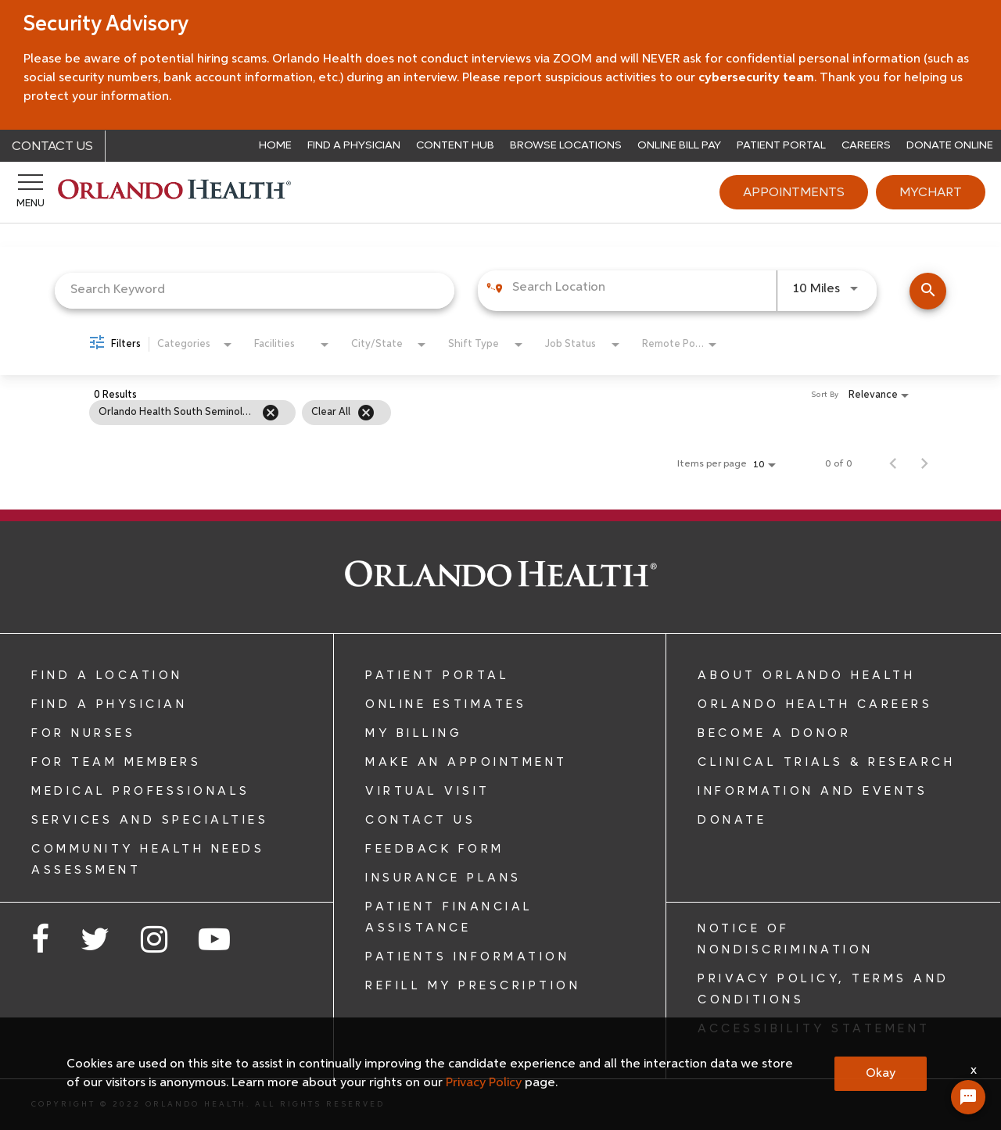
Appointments (794, 192)
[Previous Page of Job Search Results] (893, 464)
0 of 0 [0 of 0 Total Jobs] (838, 464)
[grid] (469, 412)
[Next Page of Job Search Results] (924, 464)
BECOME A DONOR (774, 733)
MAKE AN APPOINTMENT (466, 762)
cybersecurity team (754, 78)
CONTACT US (420, 820)
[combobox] (254, 290)
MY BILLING (413, 733)
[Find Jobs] (928, 291)
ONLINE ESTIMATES (445, 704)
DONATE (732, 820)
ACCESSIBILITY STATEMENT (814, 1028)
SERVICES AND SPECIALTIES (149, 820)
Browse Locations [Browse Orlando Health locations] (566, 145)
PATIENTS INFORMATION (467, 956)
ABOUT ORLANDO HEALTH (806, 675)
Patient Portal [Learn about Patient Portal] (781, 145)
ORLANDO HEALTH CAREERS (815, 704)
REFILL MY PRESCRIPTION (472, 985)
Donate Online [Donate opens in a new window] (949, 145)
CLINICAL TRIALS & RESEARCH (826, 762)
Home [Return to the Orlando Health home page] (275, 145)
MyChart (930, 192)
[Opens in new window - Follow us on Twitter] (95, 941)
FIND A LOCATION (107, 675)
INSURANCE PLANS (443, 877)
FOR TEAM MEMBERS (116, 762)
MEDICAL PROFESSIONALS (140, 791)
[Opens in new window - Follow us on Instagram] (154, 941)
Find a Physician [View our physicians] (353, 145)
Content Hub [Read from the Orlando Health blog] (455, 145)
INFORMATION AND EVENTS (812, 791)
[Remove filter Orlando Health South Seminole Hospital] (270, 412)
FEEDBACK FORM (434, 848)
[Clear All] (366, 412)
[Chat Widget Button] (968, 1097)
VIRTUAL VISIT (427, 791)
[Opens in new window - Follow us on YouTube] (214, 941)
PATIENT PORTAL (437, 675)
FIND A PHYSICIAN (109, 704)
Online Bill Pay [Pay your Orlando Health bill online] (679, 145)
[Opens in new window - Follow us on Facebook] (40, 941)
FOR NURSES (83, 733)
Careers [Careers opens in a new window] (866, 145)
